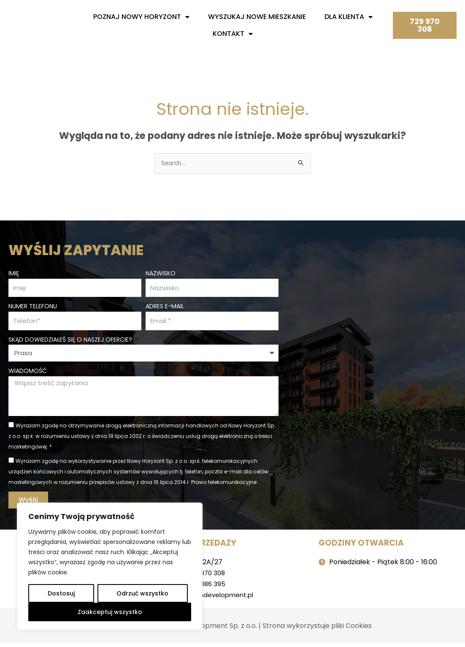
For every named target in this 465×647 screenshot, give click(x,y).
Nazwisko (161, 272)
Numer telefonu (32, 306)
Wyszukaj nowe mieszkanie (257, 17)
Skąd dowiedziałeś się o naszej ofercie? (70, 340)
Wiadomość (27, 372)
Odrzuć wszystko (142, 593)
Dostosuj (61, 593)
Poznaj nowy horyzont (141, 16)
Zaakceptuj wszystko (110, 612)
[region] (110, 566)
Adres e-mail (165, 306)
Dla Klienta (348, 16)
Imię (13, 272)
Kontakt (233, 33)
